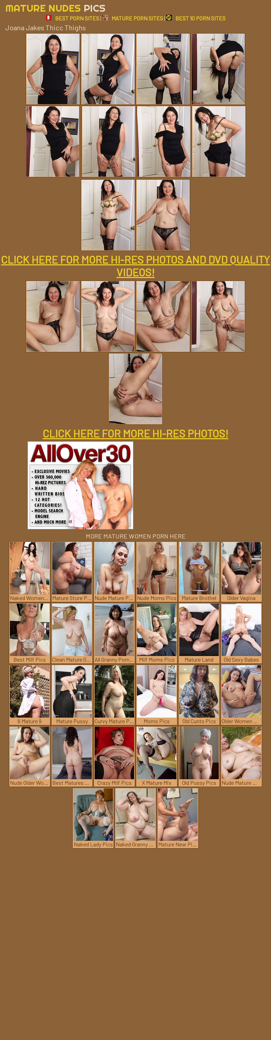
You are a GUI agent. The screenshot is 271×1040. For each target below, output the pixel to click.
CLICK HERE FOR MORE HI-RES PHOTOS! (135, 433)
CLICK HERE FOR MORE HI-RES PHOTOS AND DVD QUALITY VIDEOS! (135, 265)
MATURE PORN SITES (132, 18)
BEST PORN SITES (72, 18)
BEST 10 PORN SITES (195, 18)
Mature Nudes (55, 8)
